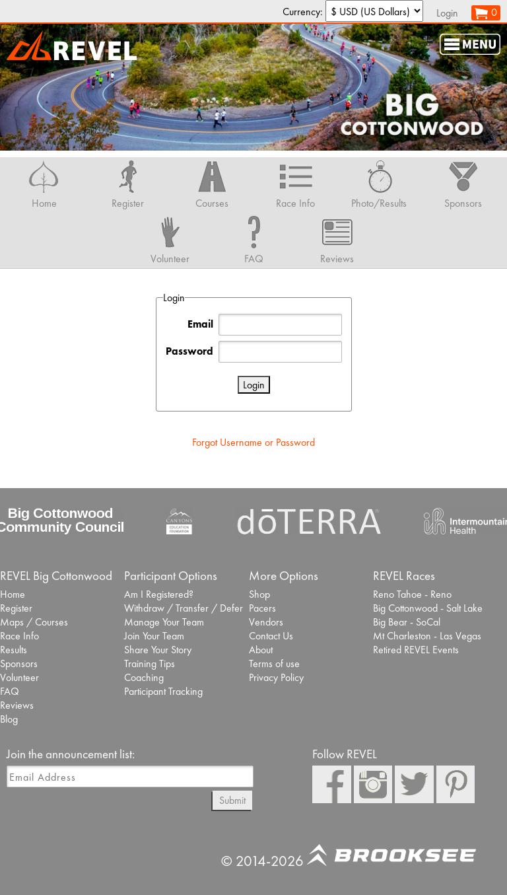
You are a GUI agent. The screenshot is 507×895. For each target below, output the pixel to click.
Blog (9, 719)
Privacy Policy (276, 677)
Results (13, 650)
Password (189, 351)
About (261, 650)
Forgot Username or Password (253, 442)
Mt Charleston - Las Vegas (427, 636)
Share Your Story (157, 650)
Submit (232, 800)
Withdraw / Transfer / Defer (183, 608)
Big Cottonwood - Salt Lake (428, 608)
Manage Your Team (164, 622)
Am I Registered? (158, 594)
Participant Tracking (163, 691)
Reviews (17, 705)
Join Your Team (154, 636)
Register (16, 608)
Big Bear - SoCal (406, 622)
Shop (259, 594)
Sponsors (19, 663)
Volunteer (19, 677)
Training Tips (149, 663)
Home (12, 594)
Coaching (144, 677)
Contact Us (271, 636)
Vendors (266, 622)
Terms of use (274, 663)
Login (447, 13)
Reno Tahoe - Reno (412, 594)
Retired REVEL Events (416, 650)
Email (200, 324)
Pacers (262, 608)
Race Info (19, 636)
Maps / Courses (34, 622)
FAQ (9, 691)
